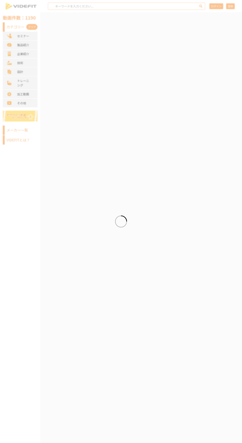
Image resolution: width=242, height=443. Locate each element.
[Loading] (121, 221)
